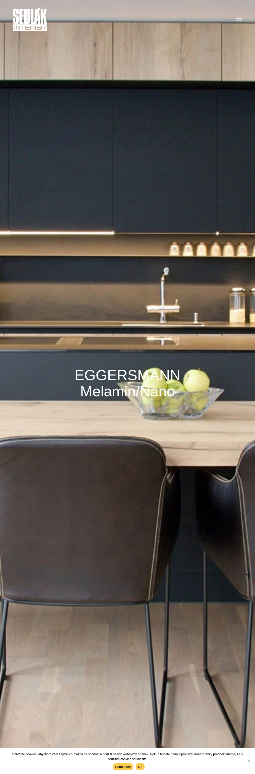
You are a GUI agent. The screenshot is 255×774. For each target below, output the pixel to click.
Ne (140, 767)
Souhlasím (123, 767)
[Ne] (248, 761)
